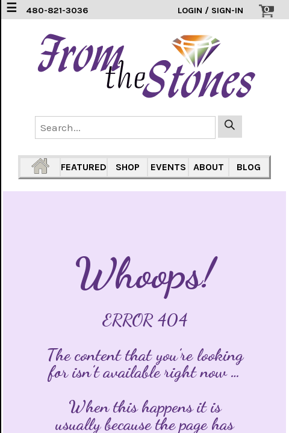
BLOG (249, 167)
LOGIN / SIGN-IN (210, 10)
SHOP (128, 167)
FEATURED (84, 167)
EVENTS (168, 167)
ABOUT (208, 167)
